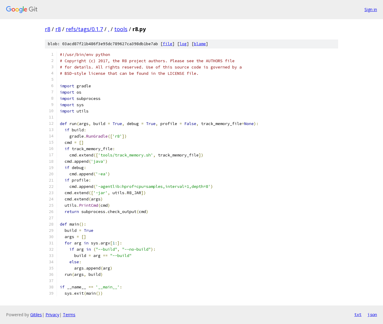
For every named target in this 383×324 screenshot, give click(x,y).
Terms (69, 314)
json (372, 314)
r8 (47, 29)
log (183, 43)
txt (357, 314)
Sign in (370, 9)
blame (200, 43)
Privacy (52, 314)
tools (120, 29)
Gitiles (36, 314)
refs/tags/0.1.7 (84, 29)
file (167, 43)
